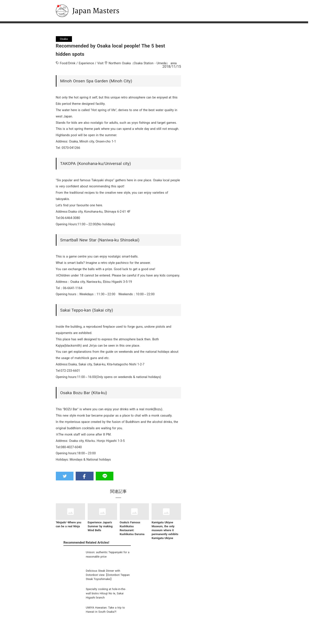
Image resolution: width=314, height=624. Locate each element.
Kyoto (90, 610)
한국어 (139, 600)
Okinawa (92, 615)
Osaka (91, 605)
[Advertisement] (222, 428)
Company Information (198, 590)
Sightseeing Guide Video (100, 595)
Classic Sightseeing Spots (100, 590)
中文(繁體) (141, 610)
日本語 (139, 590)
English (139, 595)
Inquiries (189, 595)
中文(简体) (141, 605)
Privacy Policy (192, 600)
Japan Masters (70, 2)
